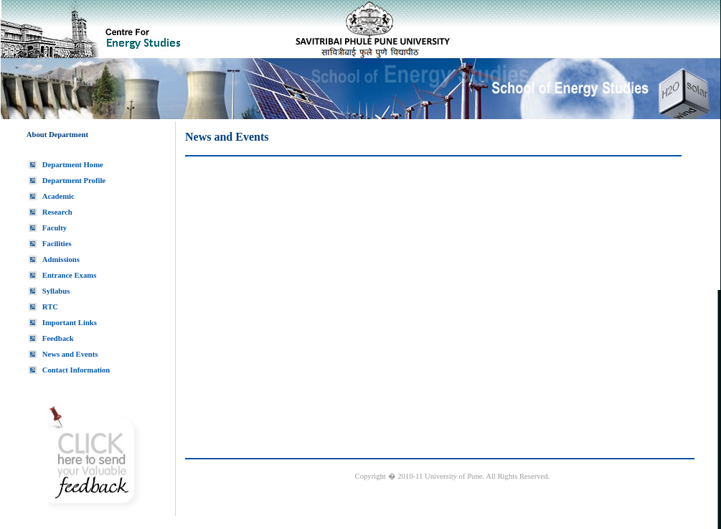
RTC (50, 307)
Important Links (69, 323)
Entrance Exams (69, 275)
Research (57, 212)
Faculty (54, 228)
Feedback (58, 338)
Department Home (72, 165)
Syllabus (56, 291)
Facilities (57, 244)
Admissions (61, 259)
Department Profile (73, 180)
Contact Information (76, 370)
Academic (58, 196)
